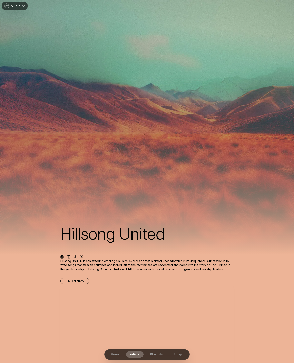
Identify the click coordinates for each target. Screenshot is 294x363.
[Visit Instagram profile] (68, 257)
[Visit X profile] (81, 257)
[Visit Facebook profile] (62, 257)
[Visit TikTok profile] (75, 257)
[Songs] (178, 354)
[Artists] (135, 354)
